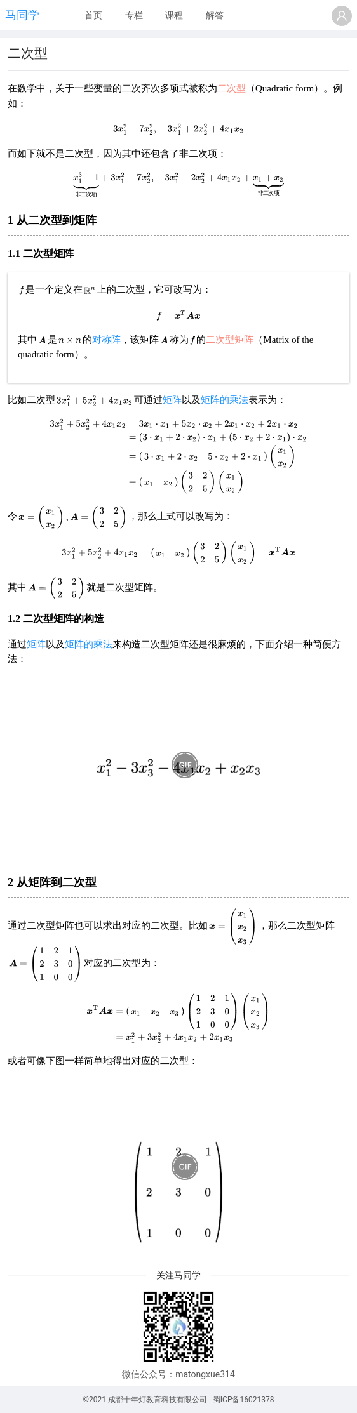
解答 (215, 15)
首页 (93, 15)
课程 (174, 15)
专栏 (134, 15)
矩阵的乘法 (224, 400)
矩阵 (172, 400)
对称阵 (106, 340)
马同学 (22, 15)
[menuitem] (93, 16)
